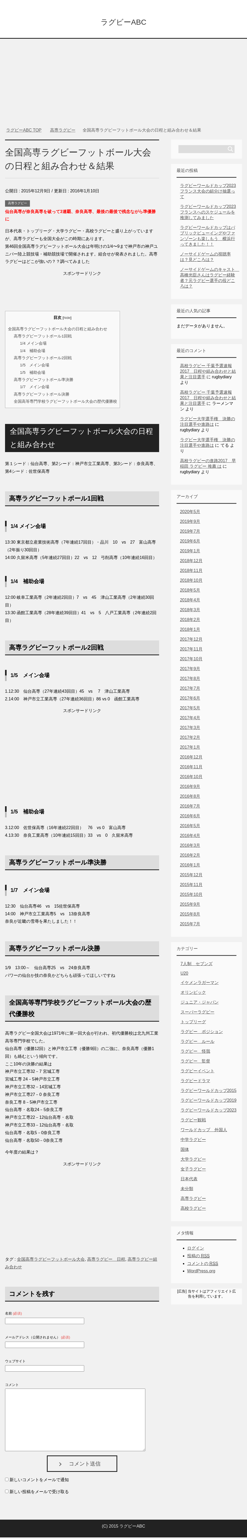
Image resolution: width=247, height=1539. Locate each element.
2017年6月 (190, 699)
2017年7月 (190, 690)
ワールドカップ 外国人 (204, 1131)
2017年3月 (190, 729)
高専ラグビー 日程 (106, 1261)
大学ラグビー (193, 1161)
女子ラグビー (193, 1170)
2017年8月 (190, 680)
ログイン (195, 1249)
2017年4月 (190, 719)
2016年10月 (191, 778)
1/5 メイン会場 (34, 366)
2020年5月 (190, 513)
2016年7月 (190, 807)
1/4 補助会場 (32, 352)
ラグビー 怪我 (195, 1053)
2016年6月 (190, 817)
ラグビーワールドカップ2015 (209, 1092)
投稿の (198, 1257)
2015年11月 (191, 886)
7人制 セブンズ (197, 965)
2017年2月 (190, 739)
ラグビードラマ (195, 1082)
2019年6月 (190, 542)
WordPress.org (201, 1272)
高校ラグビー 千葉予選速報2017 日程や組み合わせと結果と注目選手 (208, 373)
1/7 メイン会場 (34, 388)
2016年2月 (190, 857)
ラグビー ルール (197, 1043)
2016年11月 (191, 768)
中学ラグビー (193, 1141)
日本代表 (189, 1180)
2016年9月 (190, 788)
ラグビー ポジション (202, 1033)
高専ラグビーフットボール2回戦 (42, 359)
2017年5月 (190, 709)
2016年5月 (190, 827)
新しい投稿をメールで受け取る (39, 1493)
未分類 (187, 1190)
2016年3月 (190, 847)
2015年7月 (190, 925)
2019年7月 (190, 533)
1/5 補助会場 (32, 374)
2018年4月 (190, 601)
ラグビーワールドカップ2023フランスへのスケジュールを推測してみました (208, 214)
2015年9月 (190, 906)
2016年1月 (190, 866)
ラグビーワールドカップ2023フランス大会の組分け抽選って (208, 193)
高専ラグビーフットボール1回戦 (42, 337)
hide (67, 319)
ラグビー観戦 (193, 1121)
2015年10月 (191, 896)
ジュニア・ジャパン (200, 1004)
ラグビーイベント (197, 1072)
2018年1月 (190, 631)
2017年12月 (191, 641)
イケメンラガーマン (200, 984)
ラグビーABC (123, 22)
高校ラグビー (193, 1210)
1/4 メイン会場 (33, 345)
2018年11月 (191, 572)
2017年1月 (190, 749)
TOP (24, 131)
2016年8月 (190, 798)
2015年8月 (190, 915)
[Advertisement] (123, 79)
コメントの (202, 1265)
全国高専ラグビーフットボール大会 (51, 1261)
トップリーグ (193, 1023)
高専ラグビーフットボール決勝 (41, 395)
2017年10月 (191, 660)
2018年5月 (190, 591)
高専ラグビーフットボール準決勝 (43, 381)
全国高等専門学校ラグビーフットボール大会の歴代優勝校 (65, 403)
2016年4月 (190, 837)
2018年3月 (190, 611)
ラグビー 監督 (195, 1062)
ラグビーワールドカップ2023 (209, 1111)
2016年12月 (191, 758)
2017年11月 (191, 650)
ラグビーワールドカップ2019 (209, 1102)
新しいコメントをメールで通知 (39, 1481)
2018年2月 (190, 621)
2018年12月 (191, 562)
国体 (185, 1151)
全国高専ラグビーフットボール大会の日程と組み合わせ (57, 330)
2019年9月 (190, 523)
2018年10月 (191, 582)
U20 (184, 975)
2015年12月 (191, 876)
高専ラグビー (17, 205)
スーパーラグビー (197, 1013)
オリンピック (193, 994)
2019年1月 (190, 552)
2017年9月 (190, 670)
